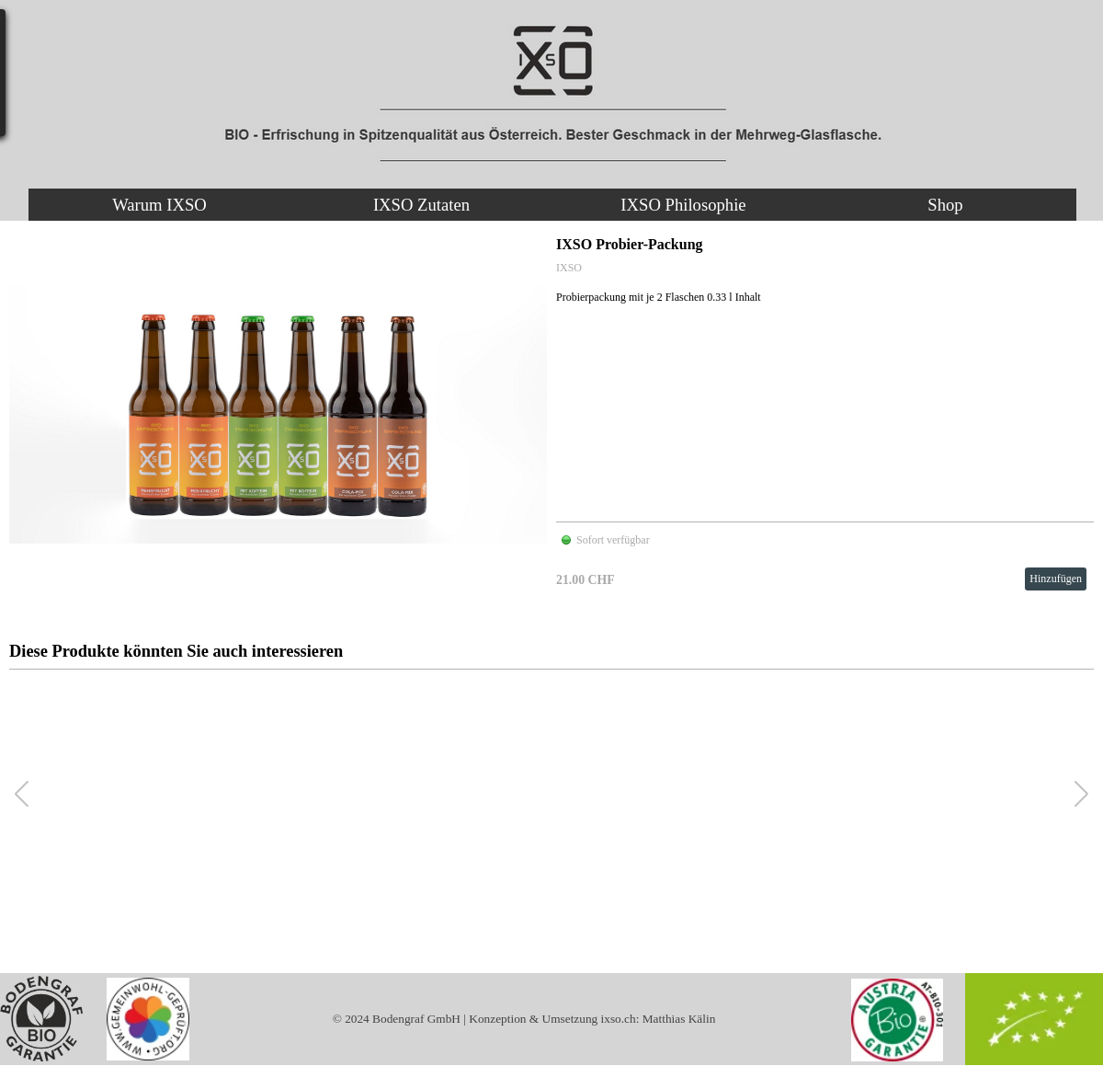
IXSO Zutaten (421, 204)
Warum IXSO (159, 204)
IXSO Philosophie (682, 204)
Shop (944, 204)
